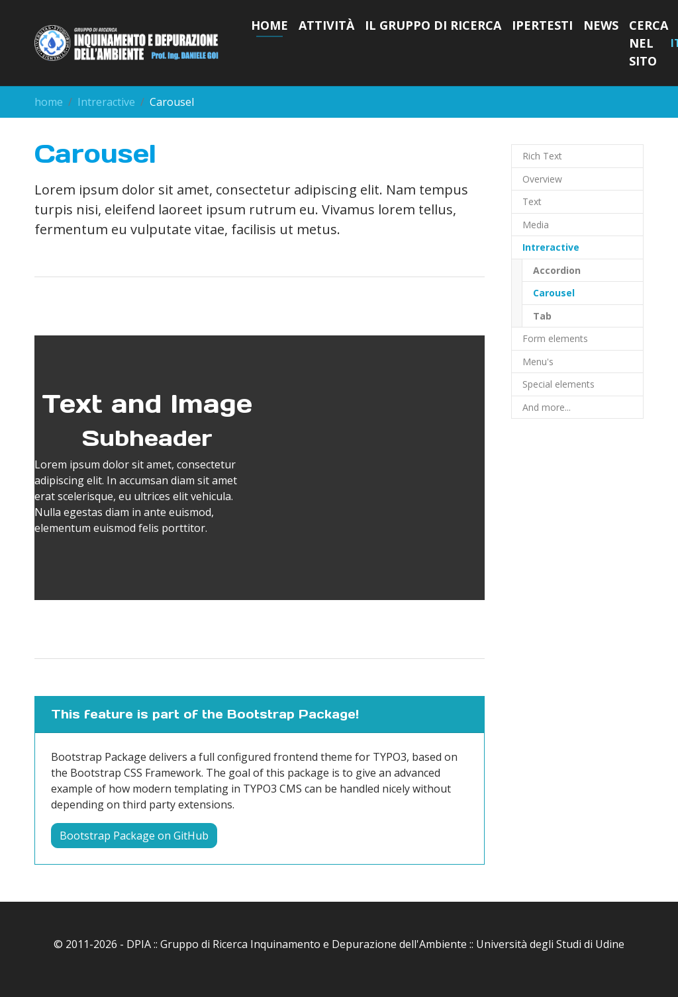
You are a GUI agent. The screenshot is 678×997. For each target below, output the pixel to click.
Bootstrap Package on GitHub (134, 835)
